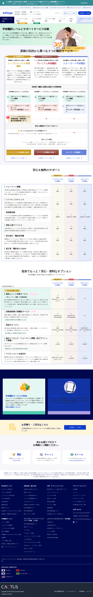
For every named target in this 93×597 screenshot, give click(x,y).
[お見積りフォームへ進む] (19, 157)
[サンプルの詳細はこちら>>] (59, 405)
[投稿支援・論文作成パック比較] (31, 505)
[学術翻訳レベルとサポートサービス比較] (11, 534)
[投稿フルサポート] (28, 492)
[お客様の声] (50, 522)
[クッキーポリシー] (71, 591)
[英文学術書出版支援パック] (30, 524)
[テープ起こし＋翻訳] (29, 533)
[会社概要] (75, 489)
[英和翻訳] (3, 538)
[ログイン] (57, 13)
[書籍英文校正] (4, 505)
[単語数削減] (50, 508)
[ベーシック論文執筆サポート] (31, 495)
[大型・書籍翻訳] (5, 531)
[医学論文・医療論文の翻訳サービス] (10, 544)
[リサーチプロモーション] (30, 552)
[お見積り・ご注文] (84, 13)
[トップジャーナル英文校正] (8, 495)
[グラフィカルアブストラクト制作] (32, 542)
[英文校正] (5, 570)
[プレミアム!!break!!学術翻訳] (71, 180)
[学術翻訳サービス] (6, 519)
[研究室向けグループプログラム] (54, 528)
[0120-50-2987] (16, 460)
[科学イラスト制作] (28, 549)
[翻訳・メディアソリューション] (9, 547)
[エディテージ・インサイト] (79, 495)
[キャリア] (89, 591)
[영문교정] (5, 573)
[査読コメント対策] (51, 499)
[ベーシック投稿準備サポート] (31, 499)
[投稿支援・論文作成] (30, 486)
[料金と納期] (72, 20)
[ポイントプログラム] (25, 7)
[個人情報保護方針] (59, 591)
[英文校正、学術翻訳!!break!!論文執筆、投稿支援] (21, 13)
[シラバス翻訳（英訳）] (6, 541)
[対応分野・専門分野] (52, 534)
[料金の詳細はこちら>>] (13, 407)
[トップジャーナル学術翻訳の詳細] (18, 152)
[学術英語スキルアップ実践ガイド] (55, 514)
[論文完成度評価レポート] (53, 511)
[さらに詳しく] (84, 3)
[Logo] (6, 13)
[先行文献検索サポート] (29, 508)
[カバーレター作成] (51, 495)
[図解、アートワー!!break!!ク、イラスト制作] (35, 13)
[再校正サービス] (5, 508)
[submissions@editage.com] (76, 460)
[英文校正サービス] (6, 486)
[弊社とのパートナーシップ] (74, 7)
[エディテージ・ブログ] (78, 499)
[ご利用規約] (81, 591)
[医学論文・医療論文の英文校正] (9, 514)
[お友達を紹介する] (51, 525)
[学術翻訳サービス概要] (7, 20)
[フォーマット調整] (51, 505)
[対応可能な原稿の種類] (52, 538)
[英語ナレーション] (28, 527)
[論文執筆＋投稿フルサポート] (31, 489)
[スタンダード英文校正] (6, 489)
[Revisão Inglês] (22, 573)
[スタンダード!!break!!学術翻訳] (85, 180)
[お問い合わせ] (87, 7)
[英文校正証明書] (51, 502)
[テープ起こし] (27, 530)
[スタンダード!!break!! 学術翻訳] (85, 284)
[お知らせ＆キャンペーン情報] (40, 7)
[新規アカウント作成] (70, 13)
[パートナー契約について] (79, 502)
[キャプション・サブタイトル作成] (32, 536)
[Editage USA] (6, 577)
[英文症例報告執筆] (28, 511)
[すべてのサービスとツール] (57, 7)
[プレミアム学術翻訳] (36, 20)
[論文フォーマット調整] (29, 514)
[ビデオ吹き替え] (28, 539)
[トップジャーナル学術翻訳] (22, 20)
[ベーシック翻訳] (62, 20)
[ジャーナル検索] (51, 531)
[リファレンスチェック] (52, 492)
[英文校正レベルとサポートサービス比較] (11, 511)
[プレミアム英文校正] (6, 492)
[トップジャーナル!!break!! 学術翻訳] (57, 180)
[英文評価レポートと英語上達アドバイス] (57, 489)
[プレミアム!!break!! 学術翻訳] (71, 284)
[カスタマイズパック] (29, 502)
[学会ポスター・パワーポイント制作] (32, 545)
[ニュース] (75, 492)
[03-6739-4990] (85, 516)
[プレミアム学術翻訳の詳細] (46, 152)
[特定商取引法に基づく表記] (79, 505)
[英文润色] (20, 570)
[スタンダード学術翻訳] (50, 20)
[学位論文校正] (4, 502)
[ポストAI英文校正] (5, 499)
